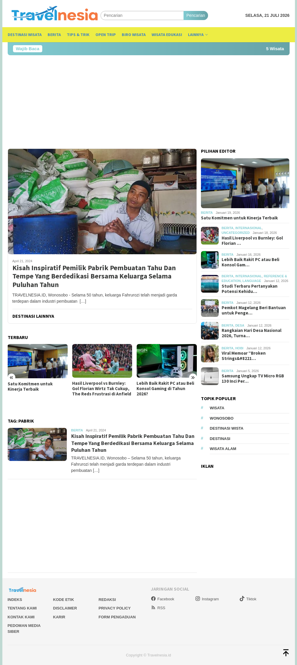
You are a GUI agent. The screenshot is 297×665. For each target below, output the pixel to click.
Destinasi (220, 438)
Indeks (15, 599)
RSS (158, 608)
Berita (77, 430)
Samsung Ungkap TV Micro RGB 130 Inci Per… (253, 378)
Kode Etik (63, 599)
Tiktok (247, 599)
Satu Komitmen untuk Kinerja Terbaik (30, 386)
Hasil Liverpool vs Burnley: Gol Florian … (252, 240)
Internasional (248, 228)
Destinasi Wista (227, 428)
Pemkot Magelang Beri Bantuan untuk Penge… (254, 310)
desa (239, 325)
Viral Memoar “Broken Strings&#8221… (244, 356)
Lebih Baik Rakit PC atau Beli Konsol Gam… (250, 262)
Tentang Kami (22, 608)
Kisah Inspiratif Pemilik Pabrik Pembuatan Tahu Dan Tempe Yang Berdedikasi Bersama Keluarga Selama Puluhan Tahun (94, 276)
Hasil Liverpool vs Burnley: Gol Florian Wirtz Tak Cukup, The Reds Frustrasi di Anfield (101, 389)
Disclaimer (65, 608)
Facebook (162, 599)
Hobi (239, 348)
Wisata (217, 408)
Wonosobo (221, 418)
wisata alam (223, 448)
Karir (59, 617)
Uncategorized (236, 232)
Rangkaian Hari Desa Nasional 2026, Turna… (251, 333)
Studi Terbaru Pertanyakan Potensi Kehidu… (249, 288)
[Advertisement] (149, 102)
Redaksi (107, 599)
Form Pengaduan (117, 617)
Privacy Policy (115, 608)
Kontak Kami (21, 617)
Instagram (207, 599)
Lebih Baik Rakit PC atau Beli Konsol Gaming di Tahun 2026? (165, 389)
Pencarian (195, 15)
